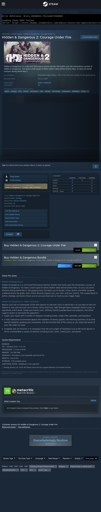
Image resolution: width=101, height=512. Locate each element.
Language (39, 460)
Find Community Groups (14, 227)
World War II (34, 93)
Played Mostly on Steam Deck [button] (81, 468)
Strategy (13, 93)
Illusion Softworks (44, 84)
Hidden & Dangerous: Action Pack (32, 262)
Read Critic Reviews (25, 394)
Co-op (83, 93)
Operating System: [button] (9, 472)
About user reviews (9, 428)
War (41, 93)
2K (39, 87)
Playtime (66, 460)
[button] (25, 188)
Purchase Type (24, 460)
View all (93, 402)
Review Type (8, 460)
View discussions (11, 223)
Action (7, 93)
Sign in (4, 167)
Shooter (47, 93)
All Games (5, 35)
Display (77, 460)
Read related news (12, 220)
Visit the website (12, 212)
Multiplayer (75, 93)
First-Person (56, 93)
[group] (50, 469)
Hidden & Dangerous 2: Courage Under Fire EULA (23, 189)
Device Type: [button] (43, 472)
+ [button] (87, 93)
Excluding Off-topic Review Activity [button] (42, 468)
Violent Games (16, 35)
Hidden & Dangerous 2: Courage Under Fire (64, 262)
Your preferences (24, 428)
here (46, 410)
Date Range (53, 460)
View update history (12, 216)
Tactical (25, 93)
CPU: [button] (23, 472)
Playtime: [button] (62, 468)
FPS (20, 93)
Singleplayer (66, 93)
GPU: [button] (31, 472)
